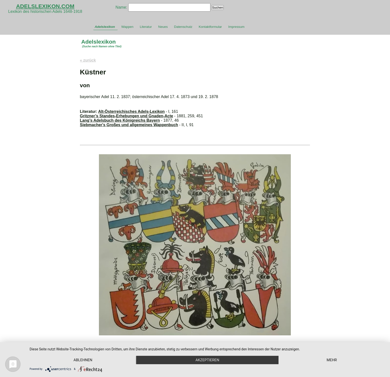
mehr (332, 360)
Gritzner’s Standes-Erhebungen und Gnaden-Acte (126, 116)
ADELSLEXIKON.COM (45, 6)
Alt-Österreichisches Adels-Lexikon (131, 111)
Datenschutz (183, 27)
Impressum (236, 27)
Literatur (146, 27)
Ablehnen (83, 360)
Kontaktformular (210, 27)
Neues (163, 27)
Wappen (127, 27)
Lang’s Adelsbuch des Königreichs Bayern (120, 120)
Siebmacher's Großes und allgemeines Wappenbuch (129, 125)
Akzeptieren (207, 360)
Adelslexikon (105, 27)
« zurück (88, 60)
